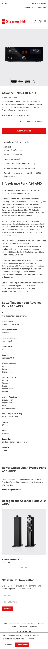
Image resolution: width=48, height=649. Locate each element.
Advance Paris (23, 168)
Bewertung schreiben (11, 489)
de (6, 3)
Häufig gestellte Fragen (38, 3)
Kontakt (27, 7)
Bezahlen (23, 627)
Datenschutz (14, 624)
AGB (5, 624)
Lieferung (14, 627)
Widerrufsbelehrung (28, 624)
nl (2, 3)
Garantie (41, 624)
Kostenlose (8, 164)
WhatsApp (42, 7)
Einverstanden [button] (22, 644)
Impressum (33, 627)
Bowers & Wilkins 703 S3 (12, 559)
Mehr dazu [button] (31, 639)
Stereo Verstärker (9, 97)
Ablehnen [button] (8, 644)
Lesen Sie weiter (23, 110)
